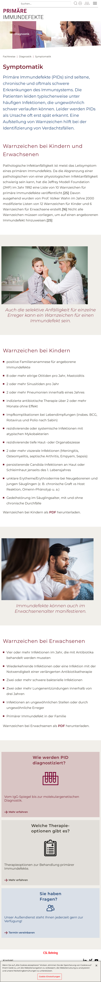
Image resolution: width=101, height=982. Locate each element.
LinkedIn (85, 960)
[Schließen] (96, 965)
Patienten (87, 3)
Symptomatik (43, 56)
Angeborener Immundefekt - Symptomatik (23, 12)
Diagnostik (25, 56)
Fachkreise (9, 56)
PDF (52, 512)
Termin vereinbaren (22, 932)
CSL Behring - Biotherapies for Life (50, 955)
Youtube (96, 960)
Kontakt (8, 960)
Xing (90, 960)
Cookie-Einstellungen (49, 976)
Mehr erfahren (18, 812)
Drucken (80, 3)
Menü (95, 3)
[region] (50, 971)
